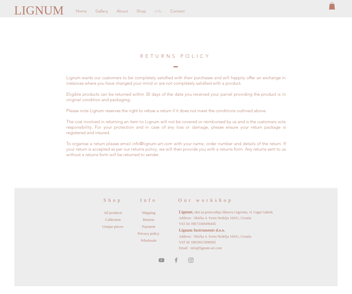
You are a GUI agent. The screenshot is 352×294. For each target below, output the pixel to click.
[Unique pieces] (113, 226)
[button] (332, 6)
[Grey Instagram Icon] (190, 260)
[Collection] (113, 219)
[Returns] (149, 219)
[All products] (113, 212)
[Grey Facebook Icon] (176, 260)
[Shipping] (149, 212)
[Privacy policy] (148, 233)
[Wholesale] (149, 240)
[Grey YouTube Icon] (161, 260)
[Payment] (149, 226)
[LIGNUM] (40, 10)
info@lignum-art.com (152, 143)
